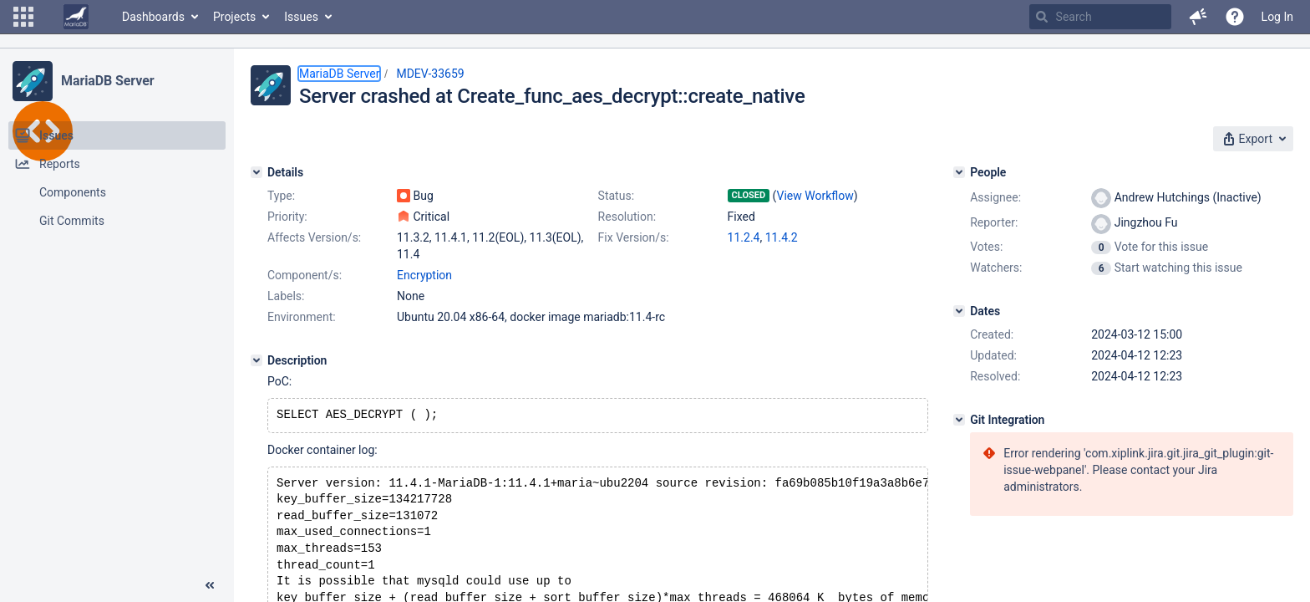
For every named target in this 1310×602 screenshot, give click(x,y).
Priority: (287, 216)
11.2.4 (744, 237)
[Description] (256, 360)
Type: (281, 195)
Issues (301, 16)
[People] (959, 172)
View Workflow (815, 195)
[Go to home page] (76, 16)
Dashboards (153, 16)
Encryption (424, 275)
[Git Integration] (959, 420)
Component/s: (304, 275)
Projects (234, 16)
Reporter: (994, 222)
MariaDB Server (107, 81)
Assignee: (995, 197)
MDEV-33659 (430, 73)
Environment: (301, 317)
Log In (1277, 16)
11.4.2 (781, 237)
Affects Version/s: (314, 237)
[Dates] (959, 311)
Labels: (285, 296)
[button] (23, 16)
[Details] (256, 172)
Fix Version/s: (633, 237)
